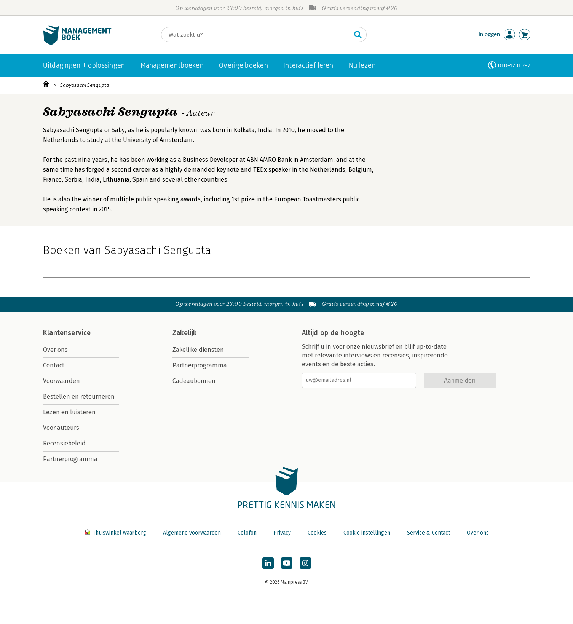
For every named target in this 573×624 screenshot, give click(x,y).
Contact (53, 365)
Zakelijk (184, 333)
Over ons (55, 349)
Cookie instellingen (366, 533)
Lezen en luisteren (69, 412)
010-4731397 (514, 65)
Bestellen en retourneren (79, 396)
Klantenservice (67, 333)
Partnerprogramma (70, 459)
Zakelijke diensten (198, 349)
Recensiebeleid (64, 443)
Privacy (282, 533)
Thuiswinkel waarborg (116, 533)
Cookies (317, 533)
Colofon (247, 533)
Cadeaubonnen (193, 381)
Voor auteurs (61, 427)
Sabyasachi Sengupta (84, 85)
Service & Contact (428, 533)
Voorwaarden (61, 381)
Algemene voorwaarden (192, 533)
